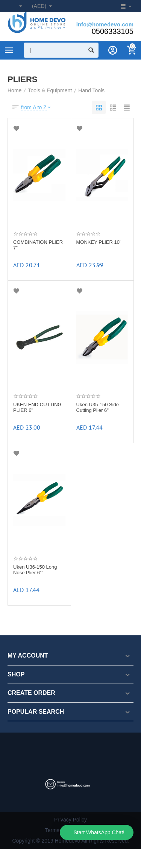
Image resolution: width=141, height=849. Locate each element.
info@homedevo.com (104, 24)
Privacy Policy (70, 820)
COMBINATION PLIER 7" (38, 245)
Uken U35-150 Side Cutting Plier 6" (97, 407)
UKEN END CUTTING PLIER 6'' (37, 407)
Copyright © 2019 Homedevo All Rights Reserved (69, 841)
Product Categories (9, 50)
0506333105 (112, 31)
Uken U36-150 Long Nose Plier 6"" (35, 570)
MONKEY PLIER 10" (98, 242)
